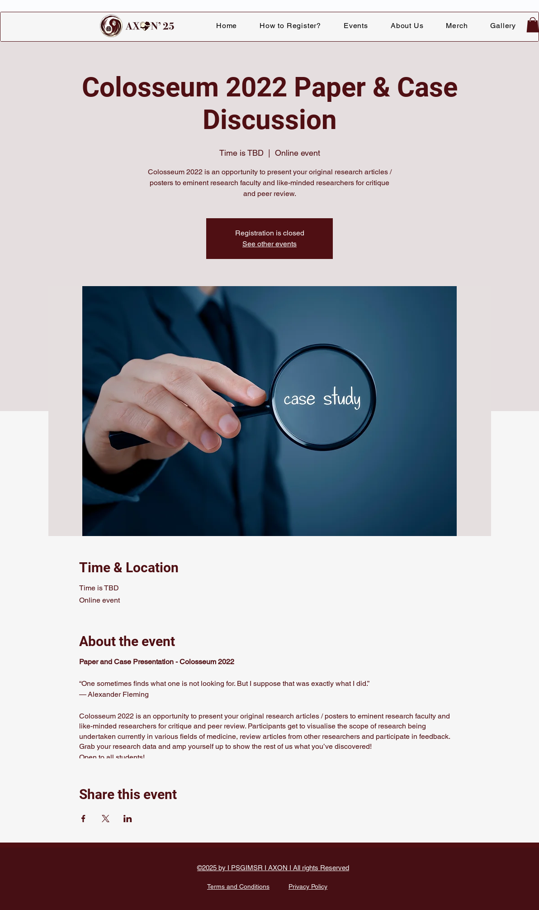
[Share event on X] (105, 818)
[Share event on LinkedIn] (127, 818)
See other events (269, 243)
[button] (356, 25)
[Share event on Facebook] (83, 818)
